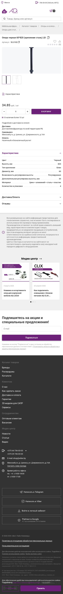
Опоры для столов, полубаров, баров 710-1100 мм (10, 30)
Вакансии (7, 422)
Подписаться (31, 337)
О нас (4, 387)
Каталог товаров (29, 26)
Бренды (6, 367)
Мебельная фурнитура (10, 26)
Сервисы (6, 407)
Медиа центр (31, 258)
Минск (7, 3)
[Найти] (4, 19)
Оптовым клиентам (12, 418)
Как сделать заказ (11, 391)
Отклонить (10, 588)
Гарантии (6, 399)
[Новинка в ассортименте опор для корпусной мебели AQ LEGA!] (15, 281)
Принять (41, 588)
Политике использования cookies (13, 554)
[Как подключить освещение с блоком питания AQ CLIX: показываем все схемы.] (46, 281)
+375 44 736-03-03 (15, 451)
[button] (30, 301)
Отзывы (31, 203)
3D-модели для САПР (12, 403)
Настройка (46, 582)
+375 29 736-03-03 (15, 454)
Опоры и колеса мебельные (49, 26)
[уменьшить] (4, 111)
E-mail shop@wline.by (16, 458)
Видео (5, 442)
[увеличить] (27, 111)
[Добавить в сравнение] (58, 41)
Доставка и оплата (11, 395)
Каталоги (6, 376)
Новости (6, 433)
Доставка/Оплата (31, 197)
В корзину (46, 111)
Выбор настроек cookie (34, 554)
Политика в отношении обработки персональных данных (27, 541)
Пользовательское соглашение (15, 546)
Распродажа (8, 371)
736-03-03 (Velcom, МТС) (49, 3)
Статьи (5, 438)
